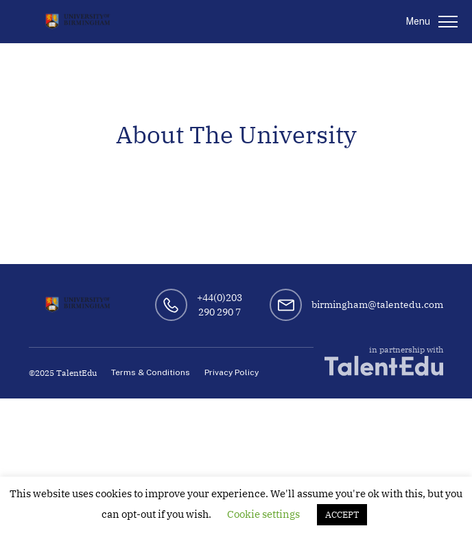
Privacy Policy (231, 372)
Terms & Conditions (150, 372)
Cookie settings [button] (263, 514)
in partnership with (383, 360)
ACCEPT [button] (342, 515)
